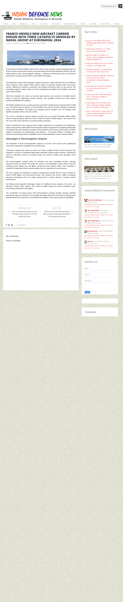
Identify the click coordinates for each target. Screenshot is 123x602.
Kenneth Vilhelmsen (95, 200)
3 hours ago (96, 206)
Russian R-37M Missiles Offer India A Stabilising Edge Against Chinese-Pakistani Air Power (100, 43)
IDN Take (93, 24)
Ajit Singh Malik (93, 210)
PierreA (90, 241)
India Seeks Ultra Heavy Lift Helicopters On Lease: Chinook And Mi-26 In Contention (99, 88)
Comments (21, 225)
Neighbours (23, 24)
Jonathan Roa (92, 231)
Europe (83, 24)
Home (6, 24)
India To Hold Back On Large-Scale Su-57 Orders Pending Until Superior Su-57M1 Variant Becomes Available (99, 113)
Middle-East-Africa (70, 24)
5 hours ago (96, 248)
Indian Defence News (37, 43)
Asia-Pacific (56, 24)
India (13, 24)
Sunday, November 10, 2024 (16, 43)
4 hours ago (96, 217)
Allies (33, 24)
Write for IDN (105, 24)
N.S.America (44, 24)
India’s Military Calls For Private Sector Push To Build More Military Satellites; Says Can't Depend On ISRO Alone (98, 105)
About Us (117, 24)
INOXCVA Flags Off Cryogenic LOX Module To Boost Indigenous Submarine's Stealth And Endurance (100, 57)
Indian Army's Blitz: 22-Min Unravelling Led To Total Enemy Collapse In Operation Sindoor (98, 97)
